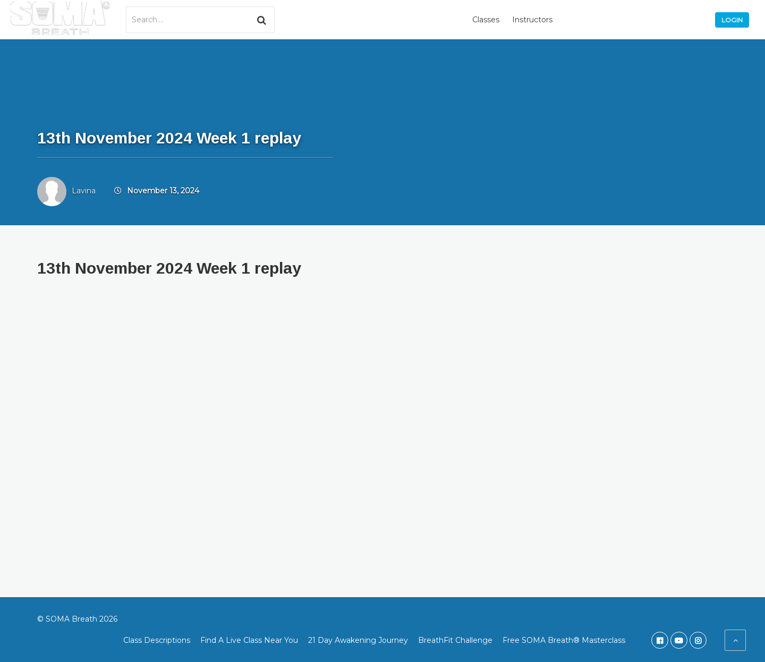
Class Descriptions (156, 640)
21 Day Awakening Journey (358, 640)
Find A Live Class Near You (249, 640)
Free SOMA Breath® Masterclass (564, 640)
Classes (485, 19)
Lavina (84, 191)
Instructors (532, 19)
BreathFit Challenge (455, 640)
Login (732, 20)
